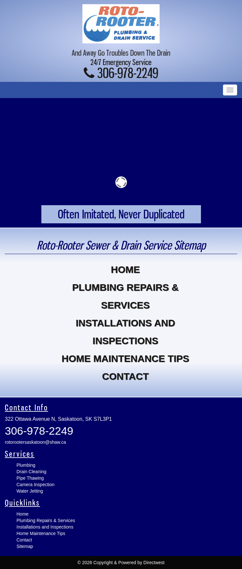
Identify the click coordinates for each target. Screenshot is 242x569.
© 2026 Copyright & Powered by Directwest (121, 562)
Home (125, 269)
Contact (125, 376)
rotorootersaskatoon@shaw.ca (35, 442)
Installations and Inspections (125, 332)
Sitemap (24, 546)
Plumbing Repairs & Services (125, 296)
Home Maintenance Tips (125, 358)
